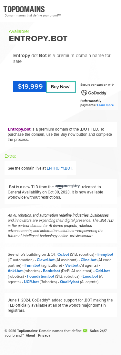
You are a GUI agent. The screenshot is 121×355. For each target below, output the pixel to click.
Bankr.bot (51, 271)
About (30, 335)
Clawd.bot (46, 260)
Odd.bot (103, 271)
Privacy (44, 335)
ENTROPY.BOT (59, 168)
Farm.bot (32, 265)
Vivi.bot (71, 265)
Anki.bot (15, 271)
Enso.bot (90, 276)
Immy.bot (105, 254)
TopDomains (27, 331)
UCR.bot (31, 282)
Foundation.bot (40, 276)
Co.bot (63, 254)
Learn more (105, 105)
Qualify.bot (69, 282)
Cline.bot (88, 260)
